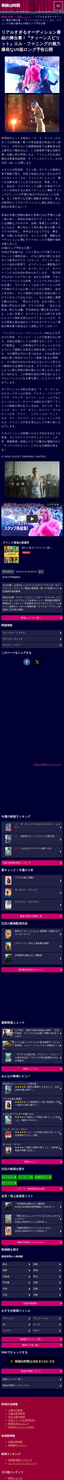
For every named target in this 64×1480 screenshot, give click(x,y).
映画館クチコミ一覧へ (31, 1339)
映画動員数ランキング (20, 1460)
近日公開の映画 (16, 1416)
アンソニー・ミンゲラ (14, 633)
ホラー (36, 1330)
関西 (5, 1270)
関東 (35, 1264)
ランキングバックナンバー (22, 1463)
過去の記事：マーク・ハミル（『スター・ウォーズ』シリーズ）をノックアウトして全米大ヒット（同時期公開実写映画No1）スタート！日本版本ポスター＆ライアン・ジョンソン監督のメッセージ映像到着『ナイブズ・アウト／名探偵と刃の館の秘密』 (31, 603)
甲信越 (6, 1282)
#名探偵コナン (42, 1177)
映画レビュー (31, 1161)
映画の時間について (31, 1371)
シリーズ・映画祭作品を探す (31, 1188)
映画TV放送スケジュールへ (31, 1242)
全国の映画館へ (31, 1303)
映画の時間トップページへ (16, 1385)
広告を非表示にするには (47, 764)
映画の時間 (7, 16)
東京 (5, 1264)
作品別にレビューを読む (21, 1427)
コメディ (7, 1330)
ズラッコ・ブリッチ (13, 639)
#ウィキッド (24, 1177)
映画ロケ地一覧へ (31, 1345)
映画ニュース (24, 16)
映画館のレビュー (17, 1445)
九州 (5, 1295)
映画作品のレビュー (19, 1423)
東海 (35, 1270)
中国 (5, 1288)
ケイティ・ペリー (11, 645)
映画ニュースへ (31, 1069)
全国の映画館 (15, 1441)
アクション (8, 1318)
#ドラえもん (8, 1177)
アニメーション (41, 1318)
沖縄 (35, 1295)
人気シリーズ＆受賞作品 (21, 1420)
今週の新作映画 (16, 1413)
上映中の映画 (15, 1410)
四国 (35, 1288)
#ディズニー (8, 1183)
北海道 (6, 1276)
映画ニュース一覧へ (31, 617)
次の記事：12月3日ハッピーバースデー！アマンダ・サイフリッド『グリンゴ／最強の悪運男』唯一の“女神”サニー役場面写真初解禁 (31, 588)
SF (4, 1324)
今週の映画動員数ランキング (16, 862)
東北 (35, 1276)
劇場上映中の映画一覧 (31, 916)
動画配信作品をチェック (31, 969)
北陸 (35, 1282)
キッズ (36, 1324)
